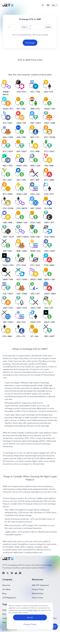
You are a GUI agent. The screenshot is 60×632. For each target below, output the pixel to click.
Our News (6, 589)
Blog (4, 593)
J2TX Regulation (9, 597)
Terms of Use (37, 597)
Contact (5, 618)
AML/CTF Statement (40, 585)
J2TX (31, 438)
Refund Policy (37, 593)
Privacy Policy (38, 589)
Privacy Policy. (32, 610)
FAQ (4, 614)
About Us (6, 585)
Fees (4, 622)
